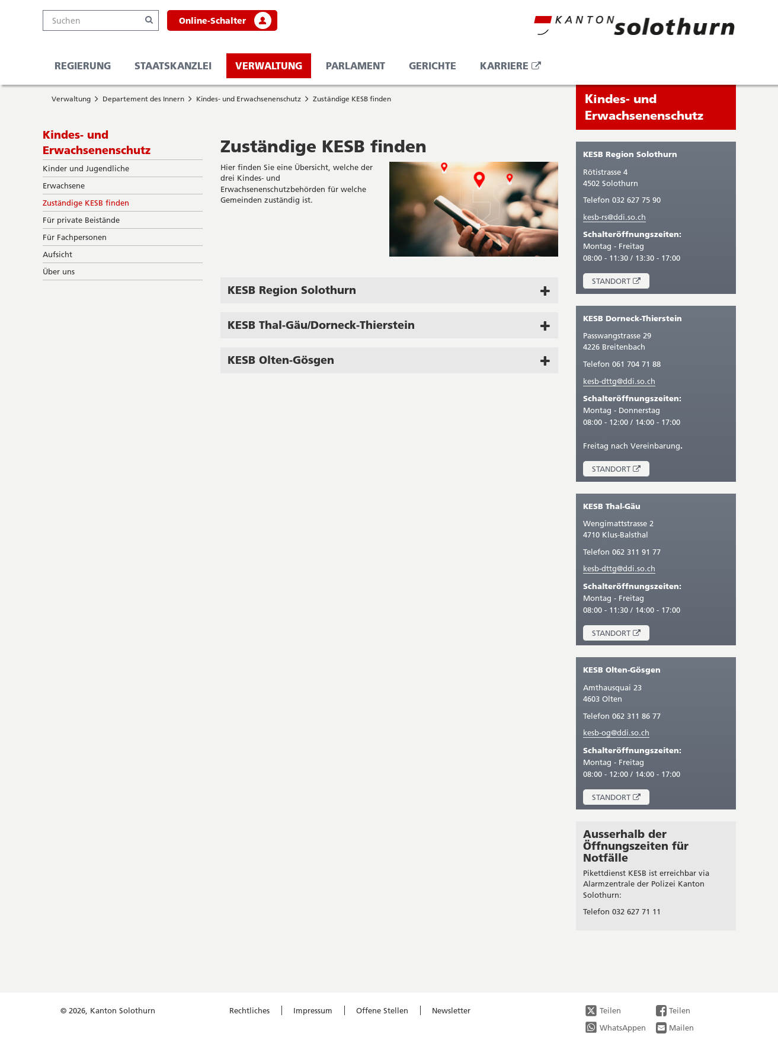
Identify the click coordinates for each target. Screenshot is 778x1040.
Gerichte (432, 65)
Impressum (312, 1010)
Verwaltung (268, 65)
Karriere (515, 68)
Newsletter (451, 1010)
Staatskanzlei (173, 65)
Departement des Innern (143, 98)
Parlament (355, 65)
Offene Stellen (382, 1010)
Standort (620, 282)
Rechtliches (249, 1010)
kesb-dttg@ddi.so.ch (619, 381)
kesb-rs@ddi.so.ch (614, 217)
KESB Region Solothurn (292, 289)
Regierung (83, 65)
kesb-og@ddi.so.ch (616, 732)
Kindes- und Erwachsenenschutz (248, 98)
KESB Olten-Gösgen (281, 359)
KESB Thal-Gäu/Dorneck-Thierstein (321, 324)
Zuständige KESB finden (352, 98)
